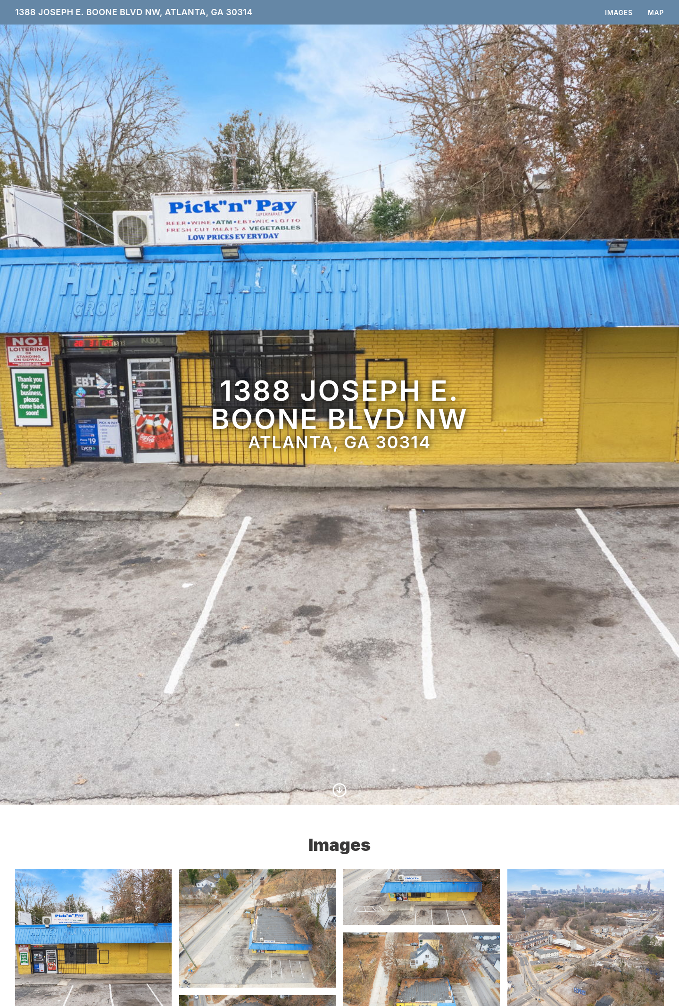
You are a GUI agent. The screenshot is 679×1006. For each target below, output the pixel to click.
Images (619, 12)
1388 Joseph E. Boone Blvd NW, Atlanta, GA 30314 (134, 12)
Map (656, 12)
